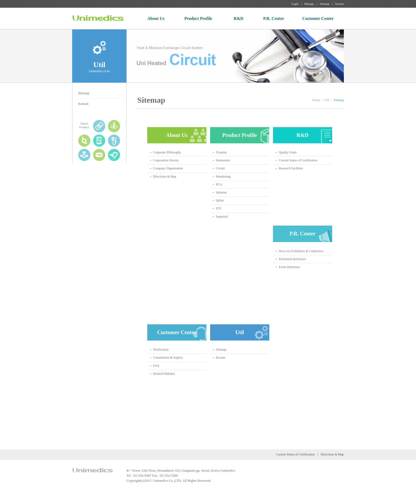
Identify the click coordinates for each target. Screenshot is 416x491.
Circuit (220, 168)
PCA (219, 184)
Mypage (309, 3)
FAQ (156, 366)
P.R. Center (273, 18)
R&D (238, 18)
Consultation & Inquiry (168, 357)
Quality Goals (288, 152)
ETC (219, 208)
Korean (339, 3)
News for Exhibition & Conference (301, 251)
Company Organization (168, 168)
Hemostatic (223, 160)
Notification (160, 349)
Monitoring (223, 176)
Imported (222, 216)
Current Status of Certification (298, 160)
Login (295, 3)
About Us (156, 18)
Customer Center (318, 18)
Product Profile (198, 18)
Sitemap (324, 3)
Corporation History (166, 160)
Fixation (221, 152)
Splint (220, 200)
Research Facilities (291, 168)
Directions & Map (164, 176)
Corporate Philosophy (167, 152)
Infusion (221, 192)
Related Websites (164, 374)
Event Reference (289, 267)
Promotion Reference (292, 259)
